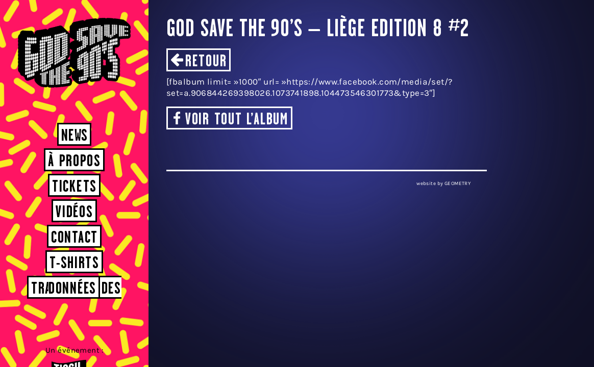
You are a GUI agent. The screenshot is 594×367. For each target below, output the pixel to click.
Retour (206, 62)
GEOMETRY (457, 183)
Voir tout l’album (236, 120)
